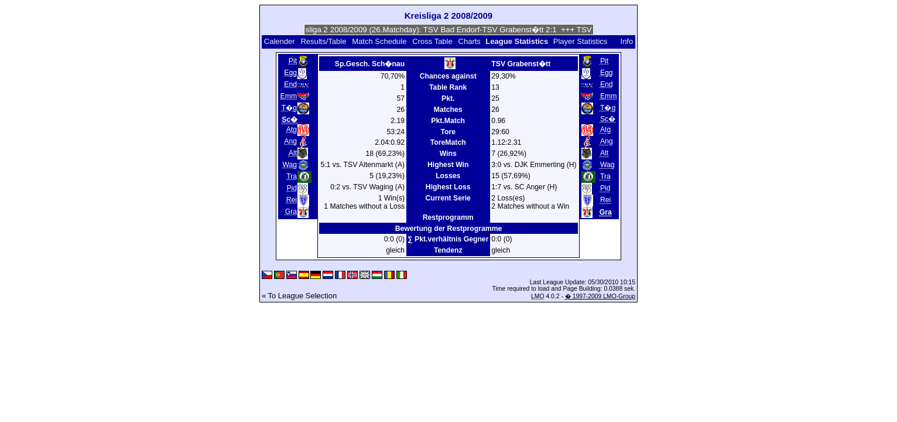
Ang (290, 141)
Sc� (607, 119)
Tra (291, 176)
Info (627, 41)
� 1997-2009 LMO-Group (600, 296)
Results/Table (323, 41)
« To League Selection (299, 295)
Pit (293, 61)
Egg (290, 73)
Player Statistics (580, 41)
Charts (469, 41)
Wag (289, 165)
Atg (291, 129)
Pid (291, 188)
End (290, 84)
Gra (291, 211)
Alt (293, 153)
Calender (279, 41)
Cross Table (432, 41)
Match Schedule (379, 41)
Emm (288, 96)
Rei (291, 200)
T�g (289, 108)
